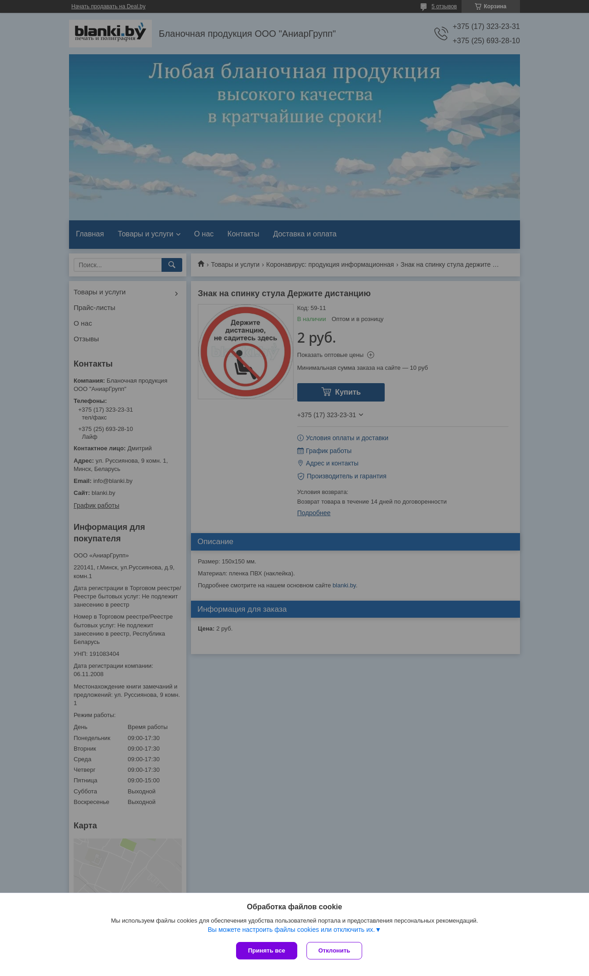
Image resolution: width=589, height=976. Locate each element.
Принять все (266, 950)
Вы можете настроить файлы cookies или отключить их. (291, 929)
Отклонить (334, 950)
